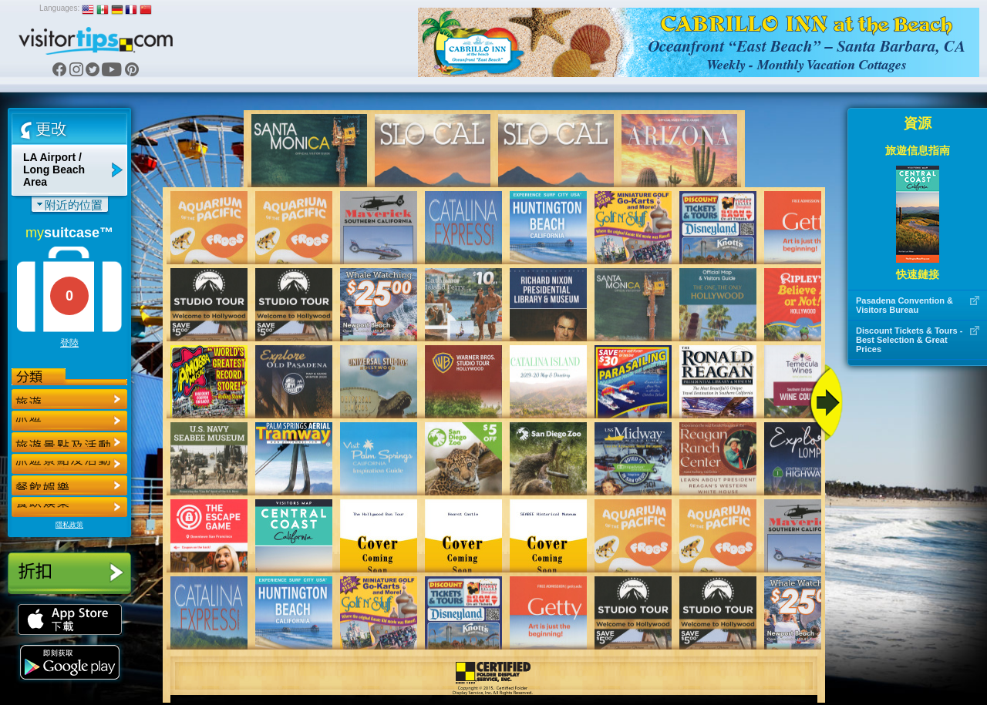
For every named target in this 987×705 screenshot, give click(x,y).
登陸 (69, 342)
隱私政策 (69, 525)
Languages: (59, 8)
